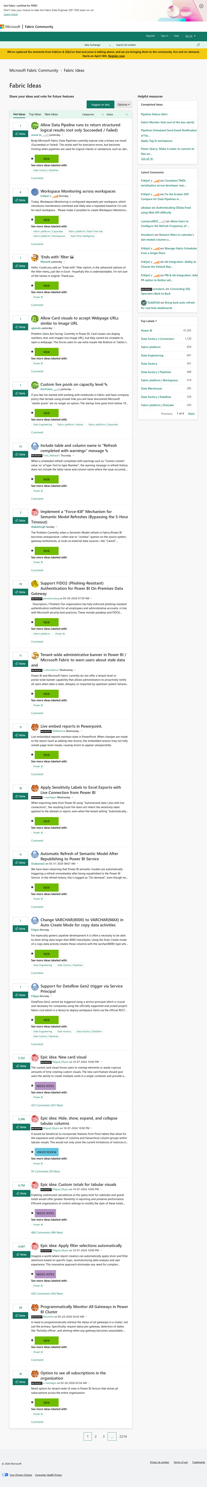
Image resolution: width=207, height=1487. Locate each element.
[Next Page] (131, 1433)
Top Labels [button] (148, 321)
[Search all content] (158, 44)
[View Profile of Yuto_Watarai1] (51, 455)
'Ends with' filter (55, 256)
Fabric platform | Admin (70, 424)
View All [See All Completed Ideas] (147, 159)
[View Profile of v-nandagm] (49, 797)
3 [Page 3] (104, 1436)
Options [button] (122, 104)
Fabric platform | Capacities (48, 231)
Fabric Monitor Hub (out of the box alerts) (167, 122)
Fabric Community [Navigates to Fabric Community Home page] (39, 26)
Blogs (127, 26)
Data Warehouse (151, 388)
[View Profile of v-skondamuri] (51, 669)
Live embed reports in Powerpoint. (71, 726)
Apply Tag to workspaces (156, 141)
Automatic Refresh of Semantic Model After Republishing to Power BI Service (79, 856)
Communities (110, 26)
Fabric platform (41, 633)
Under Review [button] (46, 1152)
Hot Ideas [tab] (19, 114)
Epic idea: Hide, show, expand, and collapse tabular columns (79, 1120)
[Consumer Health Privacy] (48, 1474)
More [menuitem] (155, 26)
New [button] (46, 159)
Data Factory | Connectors (157, 339)
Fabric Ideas (74, 70)
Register (150, 35)
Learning (141, 26)
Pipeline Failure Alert (154, 114)
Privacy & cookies (159, 1462)
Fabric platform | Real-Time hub (86, 231)
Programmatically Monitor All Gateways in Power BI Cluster (84, 1309)
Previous (166, 413)
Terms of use (181, 1462)
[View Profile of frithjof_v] (46, 195)
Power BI (38, 297)
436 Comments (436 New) (47, 1293)
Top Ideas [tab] (35, 114)
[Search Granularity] (97, 44)
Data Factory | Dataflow (89, 1031)
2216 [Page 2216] (123, 1436)
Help (176, 35)
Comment (37, 178)
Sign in (164, 35)
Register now (116, 56)
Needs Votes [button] (45, 1086)
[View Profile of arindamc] (159, 289)
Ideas (93, 26)
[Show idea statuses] (117, 114)
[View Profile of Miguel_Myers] (60, 1061)
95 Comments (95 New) (45, 1171)
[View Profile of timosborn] (147, 235)
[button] (100, 104)
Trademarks (198, 1462)
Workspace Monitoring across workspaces (78, 191)
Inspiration (78, 26)
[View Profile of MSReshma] (58, 730)
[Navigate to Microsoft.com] (10, 26)
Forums (62, 26)
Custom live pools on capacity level (72, 384)
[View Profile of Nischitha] (48, 1316)
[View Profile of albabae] (146, 207)
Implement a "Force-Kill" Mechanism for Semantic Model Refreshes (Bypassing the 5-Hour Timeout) (79, 516)
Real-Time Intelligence (82, 235)
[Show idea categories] (93, 114)
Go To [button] (189, 35)
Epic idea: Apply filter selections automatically (81, 1245)
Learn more (11, 14)
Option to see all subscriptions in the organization (73, 1375)
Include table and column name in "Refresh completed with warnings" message (79, 447)
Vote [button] (21, 134)
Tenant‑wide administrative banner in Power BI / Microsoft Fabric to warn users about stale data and (78, 660)
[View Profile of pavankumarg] (51, 598)
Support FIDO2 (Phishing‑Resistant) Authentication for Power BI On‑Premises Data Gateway (77, 588)
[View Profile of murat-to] (36, 134)
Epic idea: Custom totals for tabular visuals (78, 1184)
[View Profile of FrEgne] (35, 929)
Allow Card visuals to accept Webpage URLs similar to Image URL (80, 320)
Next (191, 413)
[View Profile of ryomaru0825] (149, 221)
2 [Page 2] (96, 1436)
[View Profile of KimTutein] (46, 389)
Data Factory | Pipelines (46, 170)
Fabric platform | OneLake (157, 405)
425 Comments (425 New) (47, 1105)
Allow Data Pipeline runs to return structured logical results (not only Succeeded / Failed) (80, 127)
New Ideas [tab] (51, 114)
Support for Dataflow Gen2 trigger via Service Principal (82, 988)
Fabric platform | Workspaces (49, 235)
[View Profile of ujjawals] (36, 328)
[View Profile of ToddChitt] (153, 302)
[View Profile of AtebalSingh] (38, 526)
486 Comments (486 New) (47, 1232)
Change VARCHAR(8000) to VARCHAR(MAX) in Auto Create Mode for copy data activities (82, 922)
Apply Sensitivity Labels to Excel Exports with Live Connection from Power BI (81, 789)
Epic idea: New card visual (63, 1057)
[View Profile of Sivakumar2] (38, 863)
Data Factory (64, 1031)
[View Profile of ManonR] (45, 261)
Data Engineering (42, 424)
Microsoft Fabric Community (33, 70)
